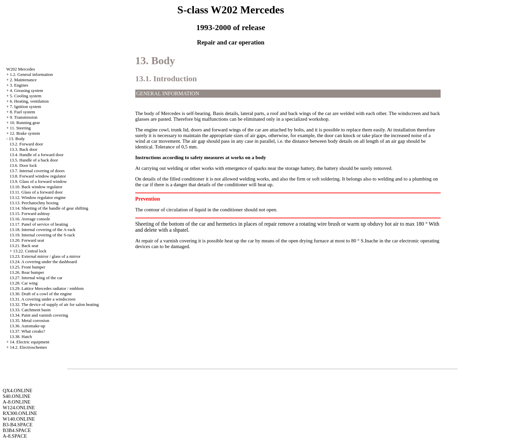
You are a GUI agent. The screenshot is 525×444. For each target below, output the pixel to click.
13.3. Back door (24, 149)
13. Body (17, 138)
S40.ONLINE (16, 396)
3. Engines (19, 85)
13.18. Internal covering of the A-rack (43, 229)
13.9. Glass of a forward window (38, 181)
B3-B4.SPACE (17, 424)
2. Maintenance (23, 79)
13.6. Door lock (23, 165)
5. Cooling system (25, 95)
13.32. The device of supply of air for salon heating (54, 304)
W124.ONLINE (19, 407)
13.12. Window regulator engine (38, 197)
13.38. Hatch (21, 336)
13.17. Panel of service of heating (39, 224)
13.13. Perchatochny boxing (34, 202)
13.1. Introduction (166, 78)
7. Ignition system (25, 106)
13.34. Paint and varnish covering (39, 315)
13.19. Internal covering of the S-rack (42, 234)
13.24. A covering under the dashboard (43, 261)
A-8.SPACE (15, 436)
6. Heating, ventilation (29, 101)
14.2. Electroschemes (28, 347)
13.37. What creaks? (27, 331)
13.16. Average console (30, 218)
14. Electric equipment (29, 341)
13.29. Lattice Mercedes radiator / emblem (47, 288)
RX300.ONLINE (20, 413)
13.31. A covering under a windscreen (43, 299)
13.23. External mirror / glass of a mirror (45, 256)
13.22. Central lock (30, 250)
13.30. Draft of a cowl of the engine (41, 293)
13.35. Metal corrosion (29, 320)
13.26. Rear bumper (27, 272)
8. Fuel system (22, 111)
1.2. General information (31, 74)
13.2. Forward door (26, 143)
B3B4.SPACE (17, 430)
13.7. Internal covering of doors (37, 170)
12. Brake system (25, 133)
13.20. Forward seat (27, 240)
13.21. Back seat (24, 245)
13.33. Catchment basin (30, 309)
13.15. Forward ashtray (30, 213)
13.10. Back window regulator (36, 186)
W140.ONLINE (19, 419)
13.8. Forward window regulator (38, 176)
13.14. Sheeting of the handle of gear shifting (49, 208)
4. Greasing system (26, 90)
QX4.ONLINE (17, 390)
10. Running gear (25, 122)
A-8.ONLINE (16, 402)
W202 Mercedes (20, 69)
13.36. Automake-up (28, 325)
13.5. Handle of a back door (34, 159)
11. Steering (20, 127)
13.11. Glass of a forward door (36, 192)
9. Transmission (23, 117)
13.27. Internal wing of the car (36, 277)
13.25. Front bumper (28, 266)
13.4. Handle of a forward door (37, 154)
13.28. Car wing (24, 283)
